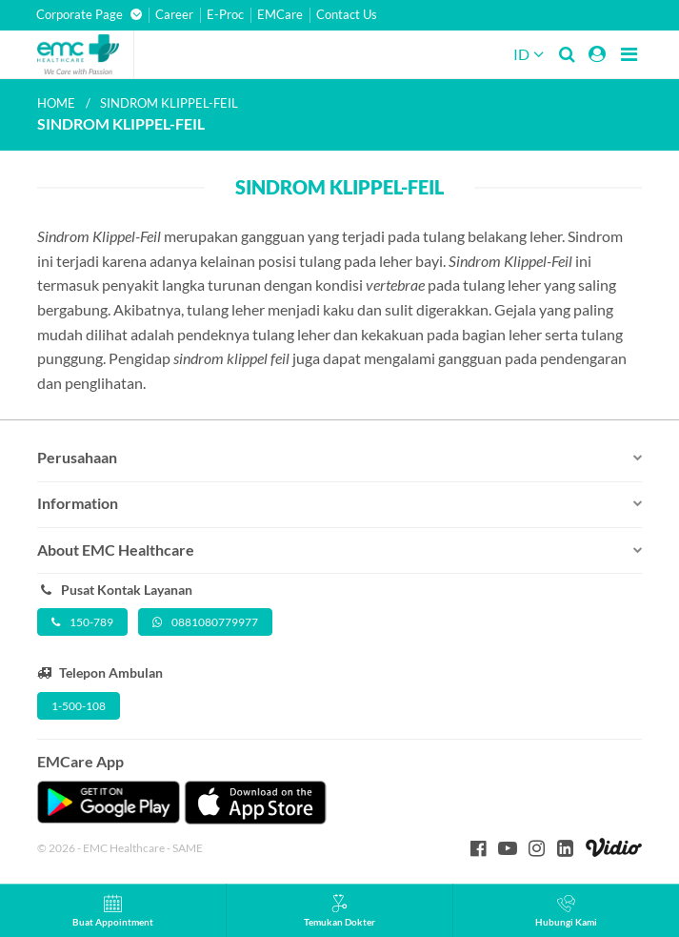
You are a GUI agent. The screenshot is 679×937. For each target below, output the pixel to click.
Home (56, 103)
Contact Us (346, 15)
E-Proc (225, 15)
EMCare (280, 15)
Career (174, 15)
